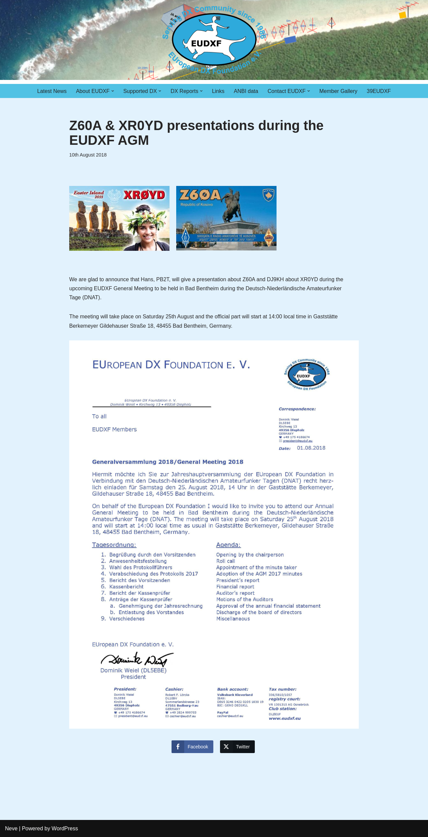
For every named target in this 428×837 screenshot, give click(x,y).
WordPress (64, 828)
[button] (112, 91)
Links (218, 91)
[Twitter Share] (237, 746)
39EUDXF (379, 91)
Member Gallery (338, 91)
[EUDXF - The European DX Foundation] (214, 40)
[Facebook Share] (192, 746)
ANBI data (246, 91)
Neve (11, 828)
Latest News (52, 91)
